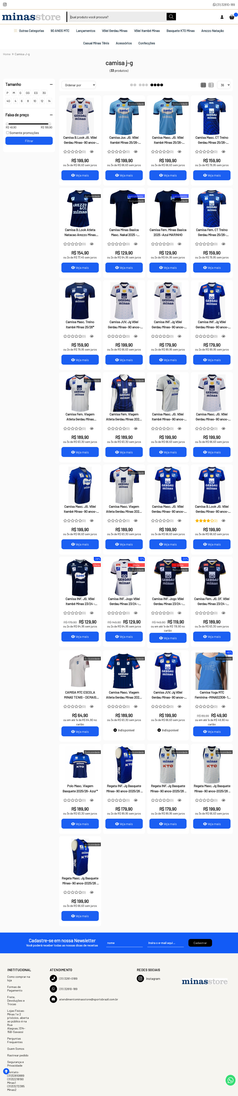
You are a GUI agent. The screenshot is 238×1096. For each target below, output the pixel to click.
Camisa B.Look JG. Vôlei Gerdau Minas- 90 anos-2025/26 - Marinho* (212, 509)
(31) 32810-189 (224, 4)
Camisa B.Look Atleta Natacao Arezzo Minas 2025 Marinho (80, 233)
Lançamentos (85, 31)
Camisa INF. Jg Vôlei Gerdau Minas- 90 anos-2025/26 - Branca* (168, 325)
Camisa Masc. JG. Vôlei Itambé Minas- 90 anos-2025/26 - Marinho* (80, 509)
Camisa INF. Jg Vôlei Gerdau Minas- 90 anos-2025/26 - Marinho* (212, 325)
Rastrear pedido (17, 1055)
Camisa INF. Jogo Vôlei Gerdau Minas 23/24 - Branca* (124, 602)
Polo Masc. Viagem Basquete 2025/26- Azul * (80, 788)
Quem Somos (15, 1048)
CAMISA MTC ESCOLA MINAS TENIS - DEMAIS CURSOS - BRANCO (80, 695)
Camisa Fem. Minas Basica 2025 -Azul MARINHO (168, 232)
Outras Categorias (29, 31)
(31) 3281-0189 (63, 978)
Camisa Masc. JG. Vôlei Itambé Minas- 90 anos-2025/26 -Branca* (168, 417)
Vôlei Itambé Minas (147, 31)
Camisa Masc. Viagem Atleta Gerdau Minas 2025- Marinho (124, 695)
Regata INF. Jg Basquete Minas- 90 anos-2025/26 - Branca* (168, 789)
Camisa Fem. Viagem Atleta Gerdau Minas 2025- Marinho (124, 417)
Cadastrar (200, 943)
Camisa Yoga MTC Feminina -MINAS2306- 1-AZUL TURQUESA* (212, 695)
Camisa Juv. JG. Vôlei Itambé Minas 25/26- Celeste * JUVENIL (124, 140)
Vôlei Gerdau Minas (114, 31)
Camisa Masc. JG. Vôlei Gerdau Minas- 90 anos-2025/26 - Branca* (212, 417)
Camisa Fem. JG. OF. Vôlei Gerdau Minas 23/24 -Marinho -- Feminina (211, 602)
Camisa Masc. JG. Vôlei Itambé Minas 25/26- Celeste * (168, 140)
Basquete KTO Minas (180, 31)
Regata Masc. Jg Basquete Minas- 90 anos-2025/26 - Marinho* (80, 881)
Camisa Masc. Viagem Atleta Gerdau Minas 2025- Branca (124, 509)
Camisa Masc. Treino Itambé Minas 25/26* (80, 324)
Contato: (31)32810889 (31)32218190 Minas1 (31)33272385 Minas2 (16, 1080)
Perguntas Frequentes (15, 1040)
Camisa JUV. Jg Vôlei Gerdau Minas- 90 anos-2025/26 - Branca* (124, 325)
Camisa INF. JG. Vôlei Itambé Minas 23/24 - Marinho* (80, 602)
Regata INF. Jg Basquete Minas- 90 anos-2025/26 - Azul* (124, 789)
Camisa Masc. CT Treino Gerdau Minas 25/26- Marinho (211, 140)
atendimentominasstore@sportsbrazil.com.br (84, 999)
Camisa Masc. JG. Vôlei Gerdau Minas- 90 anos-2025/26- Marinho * (168, 509)
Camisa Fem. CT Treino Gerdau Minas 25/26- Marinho (212, 233)
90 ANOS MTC (60, 31)
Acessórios (124, 43)
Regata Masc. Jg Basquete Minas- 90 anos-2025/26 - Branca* (212, 789)
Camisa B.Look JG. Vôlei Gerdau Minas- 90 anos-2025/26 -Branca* (80, 140)
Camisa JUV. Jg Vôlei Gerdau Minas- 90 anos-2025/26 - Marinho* (168, 695)
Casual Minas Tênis (96, 43)
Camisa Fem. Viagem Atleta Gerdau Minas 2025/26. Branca (80, 417)
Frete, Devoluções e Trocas (16, 1000)
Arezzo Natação (212, 31)
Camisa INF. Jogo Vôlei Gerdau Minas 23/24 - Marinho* (168, 602)
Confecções (146, 43)
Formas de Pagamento (14, 988)
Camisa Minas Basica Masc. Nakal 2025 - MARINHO (124, 233)
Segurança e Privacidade (15, 1063)
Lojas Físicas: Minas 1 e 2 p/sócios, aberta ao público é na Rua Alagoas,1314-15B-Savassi (18, 1021)
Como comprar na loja (18, 978)
